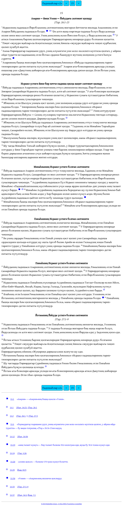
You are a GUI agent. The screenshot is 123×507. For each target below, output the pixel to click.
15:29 (12, 470)
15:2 (12, 416)
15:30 (12, 478)
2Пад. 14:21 (21, 407)
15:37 (12, 495)
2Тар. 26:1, (21, 416)
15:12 (12, 436)
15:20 (12, 461)
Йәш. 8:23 (21, 470)
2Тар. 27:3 (33, 416)
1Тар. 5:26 (22, 453)
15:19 (12, 445)
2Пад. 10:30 (22, 436)
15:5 (12, 424)
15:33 (12, 486)
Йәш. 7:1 (32, 495)
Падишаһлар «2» (52, 3)
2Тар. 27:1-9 (22, 486)
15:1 (12, 399)
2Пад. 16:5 (22, 495)
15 (72, 3)
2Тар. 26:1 (32, 407)
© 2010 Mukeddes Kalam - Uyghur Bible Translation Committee (61, 504)
